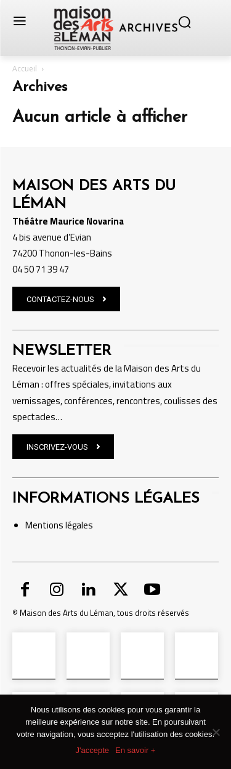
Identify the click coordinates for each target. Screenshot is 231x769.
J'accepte (93, 750)
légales (78, 525)
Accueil (24, 68)
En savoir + (135, 750)
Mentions (44, 525)
